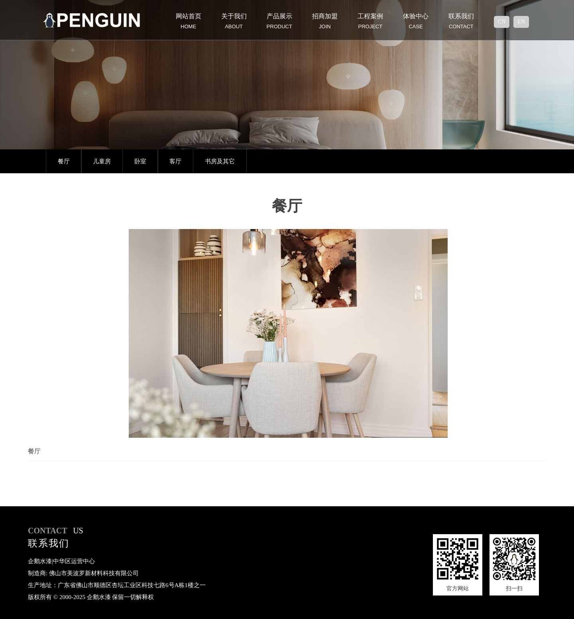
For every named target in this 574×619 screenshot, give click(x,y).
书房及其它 (220, 161)
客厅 (175, 161)
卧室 (140, 161)
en (521, 22)
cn (501, 22)
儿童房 (102, 161)
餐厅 (64, 161)
